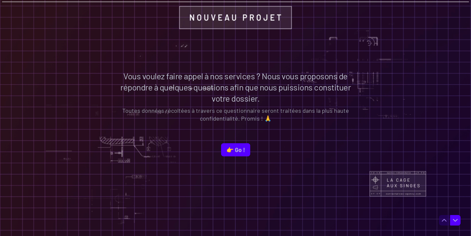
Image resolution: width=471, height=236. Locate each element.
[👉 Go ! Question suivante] (235, 149)
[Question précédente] (444, 220)
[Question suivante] (455, 220)
